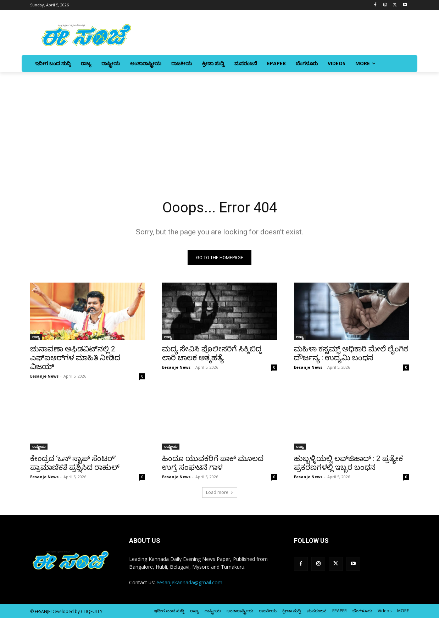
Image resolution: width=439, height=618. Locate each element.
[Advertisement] (219, 125)
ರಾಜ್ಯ (36, 336)
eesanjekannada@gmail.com (189, 582)
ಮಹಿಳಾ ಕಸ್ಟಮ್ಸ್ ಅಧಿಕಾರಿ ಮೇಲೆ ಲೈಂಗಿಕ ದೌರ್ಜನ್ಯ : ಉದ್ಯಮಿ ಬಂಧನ (351, 353)
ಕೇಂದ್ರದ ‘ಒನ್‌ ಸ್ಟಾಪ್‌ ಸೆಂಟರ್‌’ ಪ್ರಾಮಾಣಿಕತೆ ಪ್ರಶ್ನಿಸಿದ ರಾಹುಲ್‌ (75, 463)
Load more (219, 492)
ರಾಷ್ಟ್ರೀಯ (38, 446)
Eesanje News (44, 376)
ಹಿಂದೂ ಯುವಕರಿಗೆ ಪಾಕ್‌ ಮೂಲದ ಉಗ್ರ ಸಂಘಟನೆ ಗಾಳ (212, 463)
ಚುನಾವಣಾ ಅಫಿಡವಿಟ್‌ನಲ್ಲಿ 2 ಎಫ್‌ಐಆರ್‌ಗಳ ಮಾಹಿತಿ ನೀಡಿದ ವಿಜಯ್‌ (75, 358)
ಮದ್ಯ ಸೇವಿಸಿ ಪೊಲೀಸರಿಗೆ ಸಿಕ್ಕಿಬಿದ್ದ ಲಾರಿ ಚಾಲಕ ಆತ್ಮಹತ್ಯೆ (212, 353)
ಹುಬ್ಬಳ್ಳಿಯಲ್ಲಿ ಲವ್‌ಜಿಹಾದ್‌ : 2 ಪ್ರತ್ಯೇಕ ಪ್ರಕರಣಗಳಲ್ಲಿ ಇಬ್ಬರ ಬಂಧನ (348, 463)
